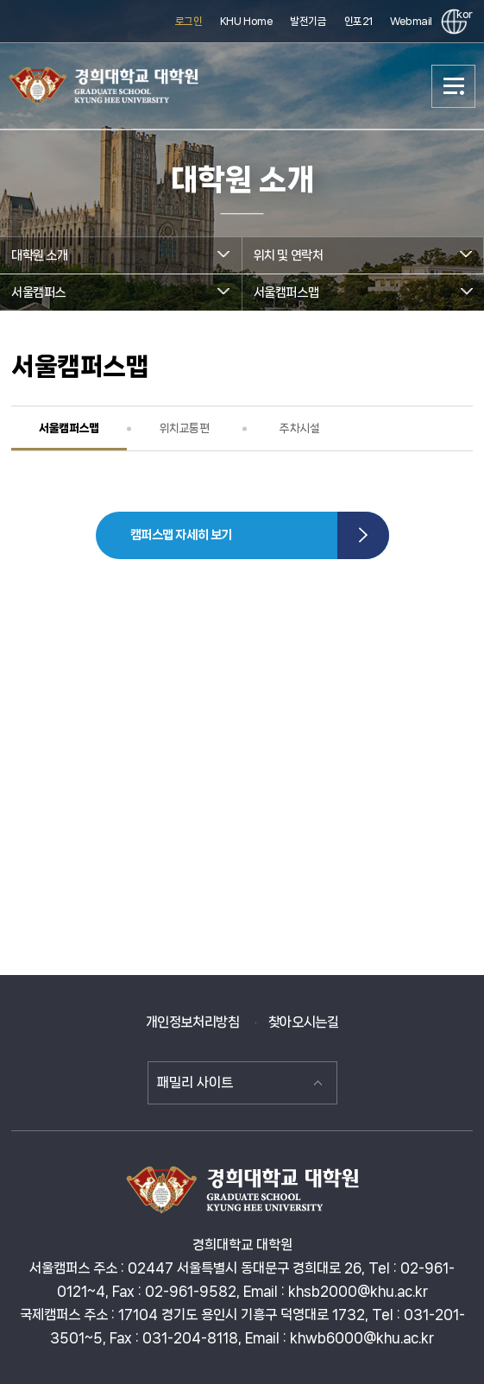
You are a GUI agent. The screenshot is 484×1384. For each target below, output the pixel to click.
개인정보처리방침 (193, 1022)
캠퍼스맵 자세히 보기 (181, 535)
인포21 (358, 21)
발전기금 (308, 21)
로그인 (189, 21)
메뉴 (453, 86)
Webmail (411, 21)
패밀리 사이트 (195, 1082)
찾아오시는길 (303, 1022)
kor (461, 14)
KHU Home (246, 21)
